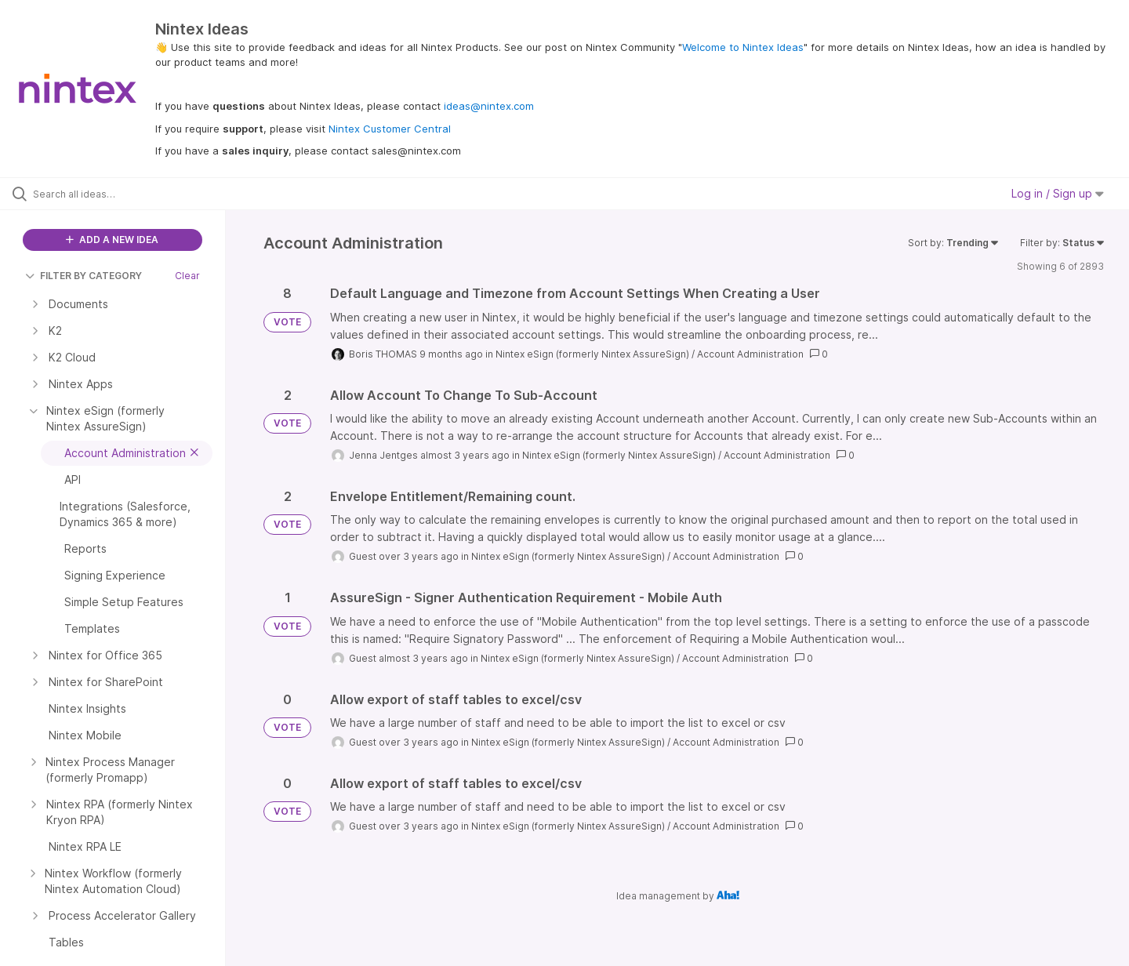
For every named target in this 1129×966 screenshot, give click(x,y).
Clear (187, 275)
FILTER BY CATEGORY (83, 275)
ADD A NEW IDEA (112, 239)
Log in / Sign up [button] (1057, 193)
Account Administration (750, 354)
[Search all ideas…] (132, 193)
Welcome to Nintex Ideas (743, 47)
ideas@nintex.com (489, 106)
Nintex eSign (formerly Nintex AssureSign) (592, 354)
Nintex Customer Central (390, 128)
